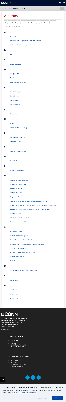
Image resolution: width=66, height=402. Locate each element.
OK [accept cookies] (57, 398)
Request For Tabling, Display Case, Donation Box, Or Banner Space (30, 209)
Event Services (14, 96)
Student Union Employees (18, 248)
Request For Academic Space (19, 180)
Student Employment (16, 231)
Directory (13, 78)
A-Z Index (13, 36)
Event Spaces (14, 100)
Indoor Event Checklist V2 (17, 137)
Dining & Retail (14, 74)
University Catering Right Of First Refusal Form (24, 270)
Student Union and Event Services (14, 8)
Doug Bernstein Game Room (18, 82)
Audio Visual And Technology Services (21, 45)
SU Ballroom (14, 261)
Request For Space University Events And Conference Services (29, 201)
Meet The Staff (14, 161)
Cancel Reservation (16, 64)
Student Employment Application (19, 236)
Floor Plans (13, 114)
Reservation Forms (15, 213)
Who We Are (14, 298)
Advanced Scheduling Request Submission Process (25, 40)
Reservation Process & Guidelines (20, 218)
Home (12, 123)
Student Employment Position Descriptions (22, 240)
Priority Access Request (17, 170)
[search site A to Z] (16, 26)
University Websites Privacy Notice (24, 393)
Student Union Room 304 (17, 256)
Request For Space (16, 188)
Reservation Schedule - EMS (18, 222)
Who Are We (14, 294)
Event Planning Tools (16, 92)
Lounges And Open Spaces (18, 151)
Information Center (15, 141)
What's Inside (14, 290)
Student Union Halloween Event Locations (22, 252)
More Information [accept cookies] (43, 398)
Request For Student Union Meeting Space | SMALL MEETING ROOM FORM (33, 205)
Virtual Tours (13, 280)
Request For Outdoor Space (18, 184)
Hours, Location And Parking (18, 128)
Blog (11, 54)
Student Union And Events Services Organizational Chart (27, 244)
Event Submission (15, 104)
